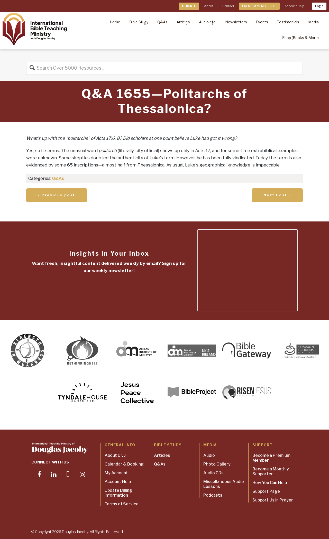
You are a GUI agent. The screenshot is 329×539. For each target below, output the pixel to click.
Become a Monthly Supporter (270, 471)
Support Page (266, 491)
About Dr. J (115, 455)
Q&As (58, 178)
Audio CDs (213, 472)
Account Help (294, 6)
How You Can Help (269, 482)
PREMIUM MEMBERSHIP (259, 6)
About (208, 6)
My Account (116, 472)
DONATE (189, 6)
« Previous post (56, 195)
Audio (209, 455)
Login (319, 6)
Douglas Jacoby (75, 531)
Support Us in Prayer (272, 500)
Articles (162, 455)
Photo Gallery (217, 464)
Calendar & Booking (124, 464)
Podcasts (212, 495)
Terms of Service (122, 503)
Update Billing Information (118, 493)
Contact (228, 6)
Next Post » (277, 195)
